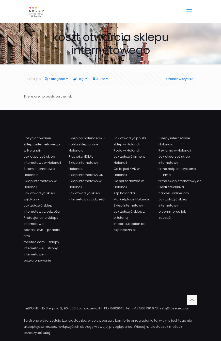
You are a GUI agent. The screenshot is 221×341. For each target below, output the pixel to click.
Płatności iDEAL (81, 156)
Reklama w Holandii (175, 150)
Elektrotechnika (171, 187)
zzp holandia (124, 193)
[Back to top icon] (192, 300)
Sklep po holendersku (87, 138)
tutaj (46, 332)
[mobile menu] (189, 11)
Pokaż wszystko (179, 78)
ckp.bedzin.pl (125, 229)
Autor (100, 78)
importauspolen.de (130, 223)
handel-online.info (174, 193)
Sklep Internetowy (128, 205)
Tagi (80, 78)
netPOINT (31, 308)
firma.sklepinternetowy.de (180, 181)
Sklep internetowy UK (86, 174)
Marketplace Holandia (132, 199)
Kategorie (57, 78)
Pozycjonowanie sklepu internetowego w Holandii (42, 144)
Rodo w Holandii (127, 150)
